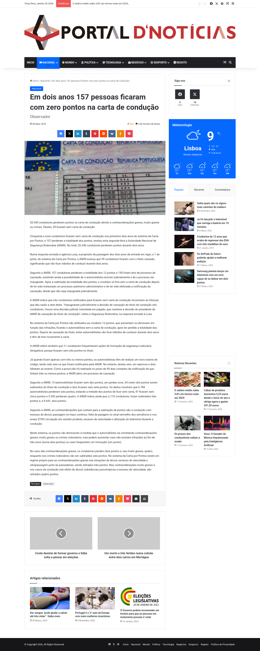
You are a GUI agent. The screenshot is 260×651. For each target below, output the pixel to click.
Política (88, 62)
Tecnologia (112, 62)
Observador (48, 484)
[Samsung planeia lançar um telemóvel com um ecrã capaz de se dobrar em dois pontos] (184, 276)
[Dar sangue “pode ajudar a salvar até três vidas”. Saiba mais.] (50, 598)
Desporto (158, 62)
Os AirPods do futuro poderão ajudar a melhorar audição (212, 257)
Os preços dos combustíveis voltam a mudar (187, 437)
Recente (199, 189)
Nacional (47, 62)
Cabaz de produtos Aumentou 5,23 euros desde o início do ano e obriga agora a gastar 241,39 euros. (217, 398)
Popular (179, 189)
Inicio (30, 62)
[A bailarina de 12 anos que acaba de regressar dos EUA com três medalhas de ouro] (184, 241)
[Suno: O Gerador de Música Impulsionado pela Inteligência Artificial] (217, 423)
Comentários (222, 189)
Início (126, 644)
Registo (180, 62)
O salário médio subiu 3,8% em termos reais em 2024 (100, 3)
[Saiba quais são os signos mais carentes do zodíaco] (184, 208)
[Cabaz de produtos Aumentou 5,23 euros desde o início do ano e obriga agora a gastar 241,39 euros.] (217, 379)
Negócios (136, 62)
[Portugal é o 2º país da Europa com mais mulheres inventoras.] (95, 598)
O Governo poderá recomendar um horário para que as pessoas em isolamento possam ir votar (139, 614)
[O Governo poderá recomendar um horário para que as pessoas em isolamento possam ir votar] (140, 597)
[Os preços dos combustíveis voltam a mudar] (187, 423)
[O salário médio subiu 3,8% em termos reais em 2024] (187, 379)
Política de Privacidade (223, 644)
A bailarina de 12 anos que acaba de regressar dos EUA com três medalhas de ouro (213, 240)
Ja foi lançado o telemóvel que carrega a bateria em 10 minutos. (213, 223)
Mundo (68, 62)
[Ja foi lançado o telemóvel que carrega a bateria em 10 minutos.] (184, 224)
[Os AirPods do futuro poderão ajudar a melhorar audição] (184, 259)
